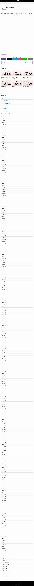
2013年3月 (4, 446)
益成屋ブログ (5, 568)
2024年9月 (4, 158)
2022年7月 (4, 212)
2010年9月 (4, 508)
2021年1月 (4, 250)
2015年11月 (4, 379)
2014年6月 (4, 415)
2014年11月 (4, 404)
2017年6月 (4, 339)
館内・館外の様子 (5, 576)
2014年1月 (4, 425)
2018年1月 (4, 325)
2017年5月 (4, 341)
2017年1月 (4, 350)
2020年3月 (4, 270)
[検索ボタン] (33, 1)
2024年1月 (4, 174)
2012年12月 (4, 452)
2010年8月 (4, 511)
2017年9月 (4, 333)
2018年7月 (4, 312)
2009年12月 (4, 527)
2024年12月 (4, 151)
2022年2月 (4, 222)
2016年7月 (4, 362)
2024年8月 (4, 160)
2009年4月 (4, 544)
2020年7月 (4, 262)
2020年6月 (4, 264)
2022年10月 (4, 206)
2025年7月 (4, 137)
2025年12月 (4, 126)
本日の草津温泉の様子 (6, 564)
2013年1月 (4, 450)
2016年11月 (4, 354)
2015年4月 (4, 394)
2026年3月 (4, 120)
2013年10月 (4, 431)
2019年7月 (4, 287)
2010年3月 (4, 521)
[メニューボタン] (1, 1)
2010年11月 (4, 504)
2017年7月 (4, 337)
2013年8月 (4, 435)
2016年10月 (4, 356)
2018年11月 (4, 304)
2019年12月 (4, 277)
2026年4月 (4, 118)
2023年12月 (4, 176)
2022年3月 (4, 220)
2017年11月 (4, 329)
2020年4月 (4, 268)
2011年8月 (4, 486)
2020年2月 (4, 272)
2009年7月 (4, 538)
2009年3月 (4, 546)
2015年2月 (4, 398)
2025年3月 (4, 145)
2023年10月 (4, 181)
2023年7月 (4, 187)
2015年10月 (4, 381)
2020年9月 (4, 258)
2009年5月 (4, 542)
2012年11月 (4, 454)
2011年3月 (4, 496)
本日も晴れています (4, 105)
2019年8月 (4, 285)
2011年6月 (4, 490)
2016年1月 (4, 375)
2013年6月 (4, 440)
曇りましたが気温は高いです (6, 100)
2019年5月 (4, 291)
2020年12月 (4, 252)
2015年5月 (4, 392)
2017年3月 (4, 346)
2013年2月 (4, 448)
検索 (31, 92)
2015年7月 (4, 387)
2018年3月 (4, 321)
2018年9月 (4, 308)
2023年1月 (4, 199)
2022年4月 (4, 218)
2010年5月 (4, 517)
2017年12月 (4, 327)
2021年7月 (4, 237)
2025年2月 (4, 147)
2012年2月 (4, 473)
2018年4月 (4, 318)
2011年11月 (4, 479)
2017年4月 (4, 344)
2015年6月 (4, 389)
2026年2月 (4, 122)
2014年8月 (4, 410)
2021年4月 (4, 243)
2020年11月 (4, 254)
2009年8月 (4, 536)
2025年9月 (4, 133)
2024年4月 (4, 168)
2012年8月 (4, 461)
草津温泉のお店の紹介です (7, 572)
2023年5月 (4, 191)
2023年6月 (4, 189)
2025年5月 (4, 141)
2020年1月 (4, 275)
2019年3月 (4, 296)
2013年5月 (4, 442)
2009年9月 (4, 534)
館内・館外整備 (4, 9)
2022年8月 (4, 210)
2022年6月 (4, 214)
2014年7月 (4, 412)
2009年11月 (4, 529)
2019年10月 (4, 281)
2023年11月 (4, 179)
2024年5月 (4, 166)
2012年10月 (4, 456)
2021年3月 (4, 245)
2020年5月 (4, 266)
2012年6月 (4, 465)
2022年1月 (4, 224)
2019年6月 (4, 289)
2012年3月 (4, 471)
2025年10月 (4, 131)
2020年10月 (4, 256)
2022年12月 (4, 202)
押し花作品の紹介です (6, 562)
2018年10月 (4, 306)
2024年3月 (4, 170)
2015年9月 (4, 383)
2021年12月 (4, 227)
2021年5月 (4, 241)
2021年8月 (4, 235)
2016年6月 (4, 364)
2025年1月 (4, 149)
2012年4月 (4, 469)
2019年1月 (4, 300)
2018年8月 (4, 310)
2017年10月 (4, 331)
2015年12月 (4, 377)
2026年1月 (4, 124)
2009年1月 (4, 550)
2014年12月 (4, 402)
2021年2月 (4, 247)
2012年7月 (4, 463)
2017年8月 (4, 335)
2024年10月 (4, 156)
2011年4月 (4, 494)
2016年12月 (4, 352)
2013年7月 (4, 437)
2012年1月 (4, 475)
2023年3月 (4, 195)
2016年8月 (4, 360)
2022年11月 (4, 204)
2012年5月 (4, 467)
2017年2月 (4, 348)
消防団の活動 (5, 566)
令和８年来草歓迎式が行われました (7, 98)
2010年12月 (4, 502)
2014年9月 (4, 408)
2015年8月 (4, 385)
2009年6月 (4, 540)
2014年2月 (4, 423)
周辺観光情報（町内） (6, 558)
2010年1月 (4, 525)
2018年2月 (4, 323)
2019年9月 (4, 283)
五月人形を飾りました (4, 108)
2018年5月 (4, 316)
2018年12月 (4, 302)
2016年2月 (4, 373)
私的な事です (5, 570)
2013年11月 (4, 429)
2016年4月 (4, 369)
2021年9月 (4, 233)
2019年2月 (4, 298)
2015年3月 (4, 396)
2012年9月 (4, 458)
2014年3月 (4, 421)
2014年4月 (4, 419)
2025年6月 (4, 139)
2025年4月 (4, 143)
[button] (3, 59)
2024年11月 (4, 153)
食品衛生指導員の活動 (6, 574)
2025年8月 (4, 135)
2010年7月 (4, 513)
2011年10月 (4, 481)
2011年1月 (4, 500)
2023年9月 (4, 183)
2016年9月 (4, 358)
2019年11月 (4, 279)
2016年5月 (4, 367)
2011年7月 (4, 488)
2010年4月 (4, 519)
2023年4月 (4, 193)
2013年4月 (4, 444)
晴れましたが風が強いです (5, 103)
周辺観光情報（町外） (6, 560)
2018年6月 (4, 314)
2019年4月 (4, 293)
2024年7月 (4, 162)
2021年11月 (4, 229)
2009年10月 (4, 531)
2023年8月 (4, 185)
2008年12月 (4, 552)
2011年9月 (4, 483)
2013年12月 (4, 427)
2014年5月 (4, 417)
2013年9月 (4, 433)
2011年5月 (4, 492)
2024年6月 (4, 164)
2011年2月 (4, 498)
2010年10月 (4, 506)
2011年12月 (4, 477)
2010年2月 (4, 523)
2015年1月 (4, 400)
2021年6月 (4, 239)
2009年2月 (4, 548)
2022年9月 (4, 208)
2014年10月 (4, 406)
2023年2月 (4, 197)
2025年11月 (4, 128)
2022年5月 (4, 216)
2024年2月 (4, 172)
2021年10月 (4, 231)
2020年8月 (4, 260)
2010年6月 (4, 515)
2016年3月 (4, 371)
